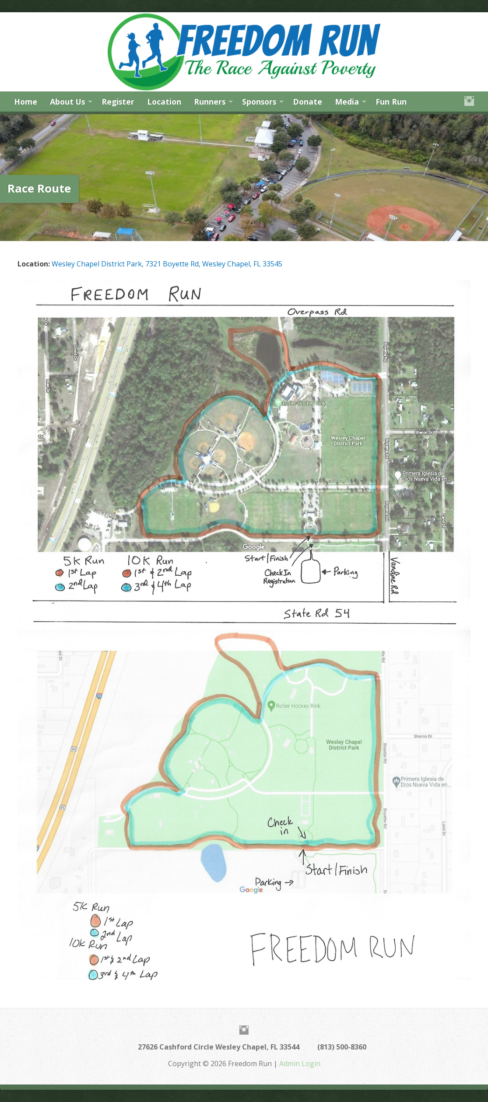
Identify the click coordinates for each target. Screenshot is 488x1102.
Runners (209, 101)
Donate (307, 101)
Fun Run (391, 101)
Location (164, 101)
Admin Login (299, 1063)
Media (347, 101)
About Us (67, 101)
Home (25, 101)
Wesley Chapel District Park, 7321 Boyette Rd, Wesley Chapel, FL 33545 (167, 264)
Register (118, 101)
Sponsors (259, 101)
